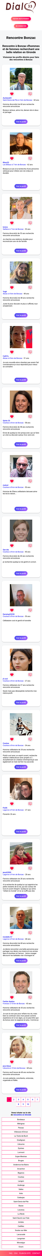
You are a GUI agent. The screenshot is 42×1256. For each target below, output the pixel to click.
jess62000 (7, 872)
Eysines (21, 1148)
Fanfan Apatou (8, 1001)
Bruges (21, 1161)
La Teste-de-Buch (21, 1136)
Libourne (20, 1144)
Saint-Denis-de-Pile (21, 1202)
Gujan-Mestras (21, 1156)
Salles (21, 1189)
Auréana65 (7, 98)
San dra (6, 550)
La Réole (21, 1214)
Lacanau (21, 1210)
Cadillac (21, 1226)
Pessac (21, 1128)
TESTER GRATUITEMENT (21, 19)
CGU (16, 1253)
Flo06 (5, 808)
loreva (5, 227)
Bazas (21, 1206)
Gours (21, 1247)
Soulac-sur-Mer (21, 1230)
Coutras (6, 743)
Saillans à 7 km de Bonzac (13, 229)
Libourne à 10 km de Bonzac (14, 1068)
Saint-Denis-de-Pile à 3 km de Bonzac (17, 100)
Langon (21, 1181)
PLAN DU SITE (25, 1253)
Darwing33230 (8, 614)
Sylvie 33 (6, 421)
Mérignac (21, 1124)
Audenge (21, 1185)
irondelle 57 (7, 937)
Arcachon (21, 1169)
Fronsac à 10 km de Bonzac (14, 1004)
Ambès (21, 1222)
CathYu (6, 356)
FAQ (10, 1253)
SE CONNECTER (21, 26)
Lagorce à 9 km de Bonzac (13, 810)
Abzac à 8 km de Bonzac (12, 294)
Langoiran (21, 1238)
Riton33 (6, 162)
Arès (21, 1193)
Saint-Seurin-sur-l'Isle (21, 1218)
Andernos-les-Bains (21, 1165)
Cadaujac (21, 1197)
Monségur (21, 1243)
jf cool (5, 679)
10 (28, 1104)
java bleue (7, 1066)
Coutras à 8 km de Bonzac (13, 423)
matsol (5, 485)
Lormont (21, 1152)
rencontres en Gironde (22, 1115)
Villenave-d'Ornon (21, 1132)
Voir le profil (21, 122)
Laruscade (21, 1234)
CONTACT (36, 1253)
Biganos (21, 1173)
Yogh (5, 292)
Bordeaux (21, 1120)
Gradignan (21, 1140)
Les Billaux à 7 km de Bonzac (14, 165)
